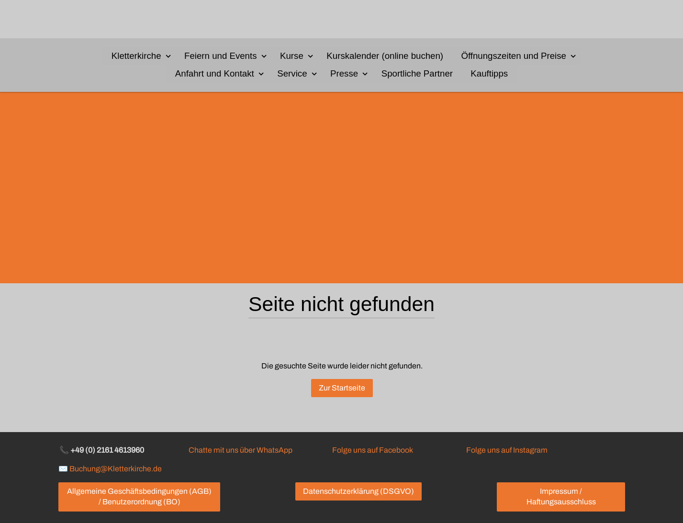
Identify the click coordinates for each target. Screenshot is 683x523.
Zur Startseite (341, 388)
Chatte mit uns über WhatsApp (240, 450)
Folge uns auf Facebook (372, 450)
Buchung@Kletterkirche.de (115, 469)
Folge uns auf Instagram (507, 450)
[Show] (168, 55)
